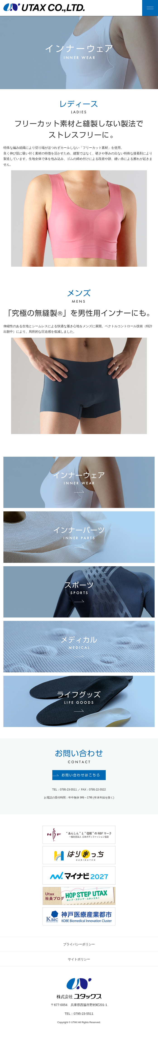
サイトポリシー (79, 960)
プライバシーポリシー (79, 945)
